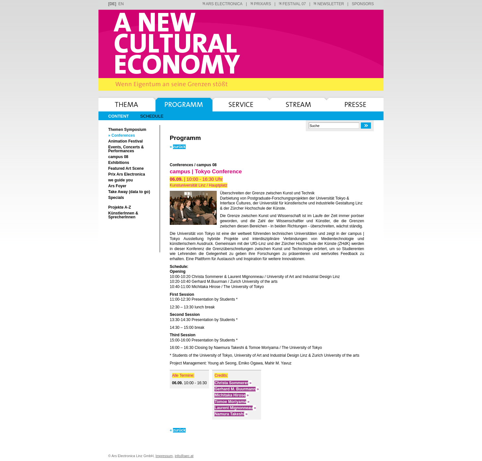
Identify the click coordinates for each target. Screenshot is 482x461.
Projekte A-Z (119, 207)
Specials (116, 197)
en (121, 4)
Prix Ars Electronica (126, 174)
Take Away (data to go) (129, 192)
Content (118, 116)
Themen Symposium (127, 129)
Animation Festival (125, 141)
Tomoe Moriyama (231, 401)
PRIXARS (260, 4)
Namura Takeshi (230, 414)
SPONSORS (363, 4)
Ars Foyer (117, 186)
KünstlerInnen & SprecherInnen (123, 215)
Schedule (152, 116)
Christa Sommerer (232, 383)
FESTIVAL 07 (292, 4)
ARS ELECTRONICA (222, 4)
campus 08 (118, 157)
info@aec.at (184, 456)
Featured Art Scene (126, 168)
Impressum (164, 456)
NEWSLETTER (329, 4)
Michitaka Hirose (231, 395)
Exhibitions (118, 162)
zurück (178, 146)
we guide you (120, 180)
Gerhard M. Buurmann (236, 389)
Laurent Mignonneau (235, 408)
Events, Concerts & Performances (126, 149)
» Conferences (121, 135)
